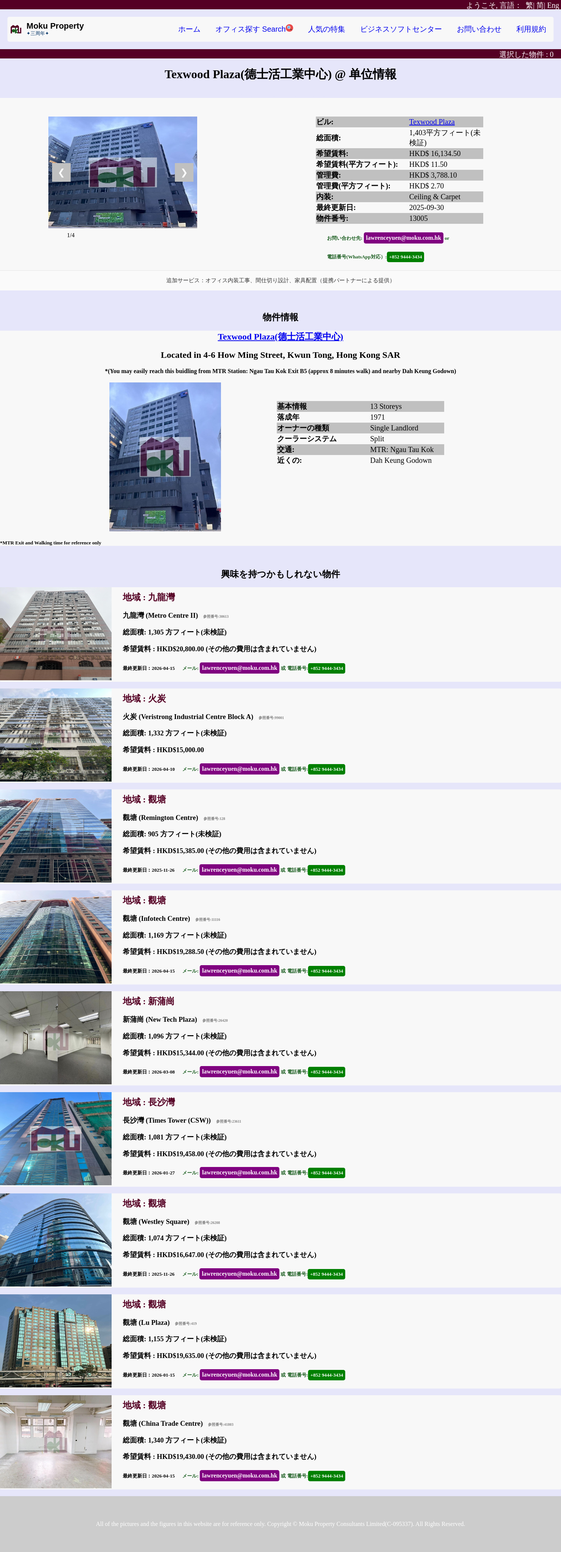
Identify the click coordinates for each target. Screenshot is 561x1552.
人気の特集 (326, 29)
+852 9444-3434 (405, 257)
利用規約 (531, 29)
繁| (500, 5)
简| (540, 5)
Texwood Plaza (432, 122)
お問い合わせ (479, 29)
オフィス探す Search (254, 28)
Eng (553, 5)
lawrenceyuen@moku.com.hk (403, 238)
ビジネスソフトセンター (401, 29)
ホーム (189, 29)
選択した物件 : (526, 54)
